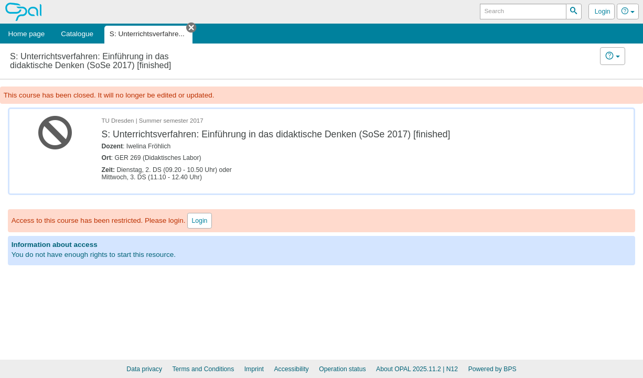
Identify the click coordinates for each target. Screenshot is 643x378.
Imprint (254, 369)
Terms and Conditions (203, 369)
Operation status (342, 369)
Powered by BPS (492, 369)
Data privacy (144, 369)
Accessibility (291, 369)
